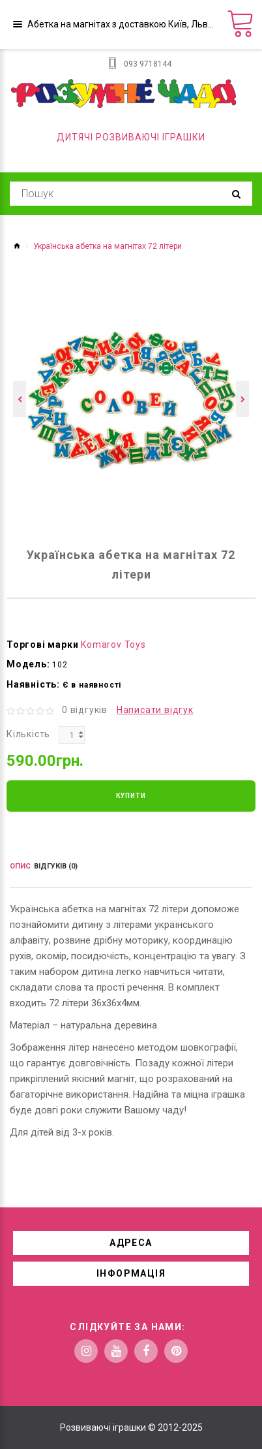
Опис (20, 866)
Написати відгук (155, 710)
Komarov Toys (113, 644)
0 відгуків (85, 710)
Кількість (28, 734)
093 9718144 (147, 64)
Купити (131, 795)
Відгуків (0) (56, 866)
